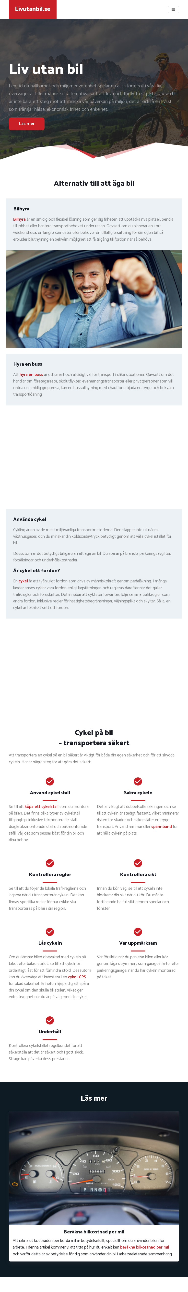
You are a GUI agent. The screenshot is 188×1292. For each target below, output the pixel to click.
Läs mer (27, 123)
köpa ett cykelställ (42, 806)
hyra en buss (31, 374)
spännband (161, 826)
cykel (23, 581)
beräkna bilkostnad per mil (144, 1247)
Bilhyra (19, 219)
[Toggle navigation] (173, 9)
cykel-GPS (77, 977)
